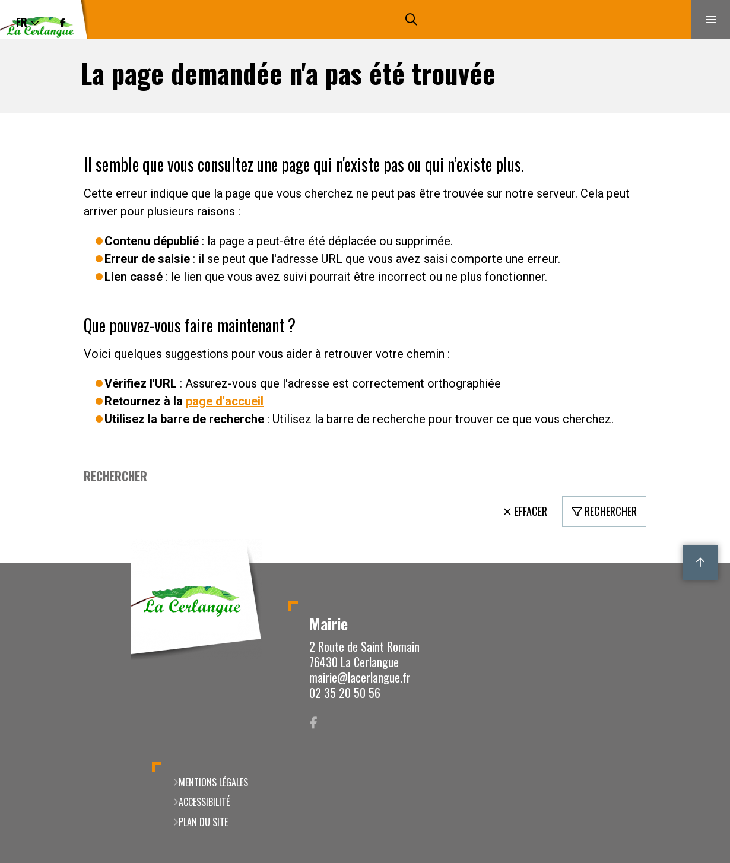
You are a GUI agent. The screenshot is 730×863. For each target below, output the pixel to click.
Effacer (531, 511)
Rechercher (115, 476)
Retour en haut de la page (700, 562)
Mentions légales (213, 782)
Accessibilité (204, 802)
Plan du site (203, 822)
